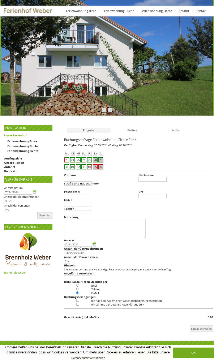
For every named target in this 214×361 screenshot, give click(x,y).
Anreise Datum (13, 188)
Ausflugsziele (13, 158)
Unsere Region (14, 163)
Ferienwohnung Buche (118, 11)
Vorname (70, 175)
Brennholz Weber (15, 272)
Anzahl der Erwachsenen (81, 257)
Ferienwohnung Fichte (156, 11)
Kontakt (201, 11)
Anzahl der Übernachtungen (21, 197)
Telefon (69, 209)
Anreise (69, 240)
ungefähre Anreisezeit (79, 273)
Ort (140, 192)
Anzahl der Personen (17, 205)
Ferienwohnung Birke (81, 11)
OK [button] (193, 353)
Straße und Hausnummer (81, 183)
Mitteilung (71, 217)
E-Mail (68, 200)
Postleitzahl (72, 192)
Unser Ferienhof (15, 135)
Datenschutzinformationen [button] (88, 358)
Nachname (146, 175)
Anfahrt (184, 11)
